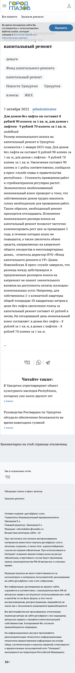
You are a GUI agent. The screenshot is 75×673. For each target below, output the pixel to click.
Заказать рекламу (32, 16)
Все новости (9, 16)
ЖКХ (29, 95)
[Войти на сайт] (69, 6)
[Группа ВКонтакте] (8, 477)
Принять (61, 28)
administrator (44, 109)
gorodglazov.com (51, 542)
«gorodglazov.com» (34, 513)
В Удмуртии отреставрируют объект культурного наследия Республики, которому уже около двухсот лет (37, 393)
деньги (12, 59)
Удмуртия (52, 86)
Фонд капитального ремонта (30, 68)
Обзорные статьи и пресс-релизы (23, 491)
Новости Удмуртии (22, 86)
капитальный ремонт (24, 77)
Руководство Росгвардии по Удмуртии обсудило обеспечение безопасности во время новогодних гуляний (37, 420)
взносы (12, 95)
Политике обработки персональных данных (19, 36)
